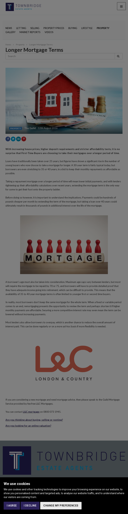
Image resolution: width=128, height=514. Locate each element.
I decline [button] (30, 505)
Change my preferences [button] (60, 505)
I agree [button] (12, 505)
